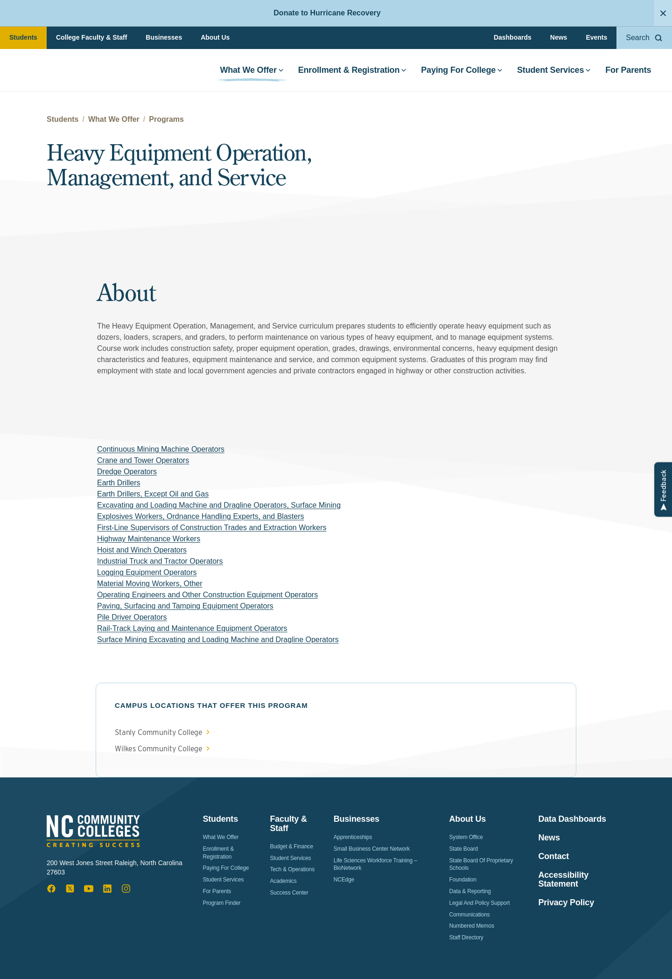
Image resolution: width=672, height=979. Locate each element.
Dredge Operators (127, 472)
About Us (215, 37)
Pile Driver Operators (132, 617)
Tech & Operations (292, 869)
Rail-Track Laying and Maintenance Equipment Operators (192, 628)
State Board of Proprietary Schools (481, 864)
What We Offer (250, 72)
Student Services (552, 72)
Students (23, 37)
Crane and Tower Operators (143, 460)
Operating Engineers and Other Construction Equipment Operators (207, 595)
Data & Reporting (470, 891)
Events (596, 37)
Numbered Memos (471, 926)
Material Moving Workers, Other (150, 583)
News (558, 37)
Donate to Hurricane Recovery (326, 13)
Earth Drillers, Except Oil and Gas (153, 494)
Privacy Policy (566, 902)
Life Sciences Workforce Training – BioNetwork (375, 864)
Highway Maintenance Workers (148, 539)
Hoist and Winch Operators (142, 550)
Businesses (164, 37)
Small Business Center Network (372, 849)
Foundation (462, 879)
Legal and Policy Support (479, 903)
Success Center (289, 892)
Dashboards (513, 37)
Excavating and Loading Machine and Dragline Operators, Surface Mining (219, 505)
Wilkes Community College (159, 749)
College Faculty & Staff (91, 37)
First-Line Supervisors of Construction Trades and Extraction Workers (211, 527)
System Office (466, 837)
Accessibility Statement (563, 880)
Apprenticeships (353, 837)
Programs (166, 119)
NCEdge (344, 879)
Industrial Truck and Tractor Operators (160, 561)
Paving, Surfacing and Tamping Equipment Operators (185, 606)
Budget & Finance (291, 846)
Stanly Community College (159, 732)
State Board (463, 849)
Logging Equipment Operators (146, 572)
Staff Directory (466, 937)
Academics (283, 881)
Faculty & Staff (288, 823)
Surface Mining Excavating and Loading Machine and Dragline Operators (218, 639)
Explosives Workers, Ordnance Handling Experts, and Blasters (200, 516)
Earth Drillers (118, 483)
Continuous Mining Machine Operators (160, 449)
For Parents (627, 72)
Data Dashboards (572, 819)
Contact (553, 856)
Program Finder (221, 903)
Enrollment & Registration (350, 72)
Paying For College (460, 72)
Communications (469, 914)
